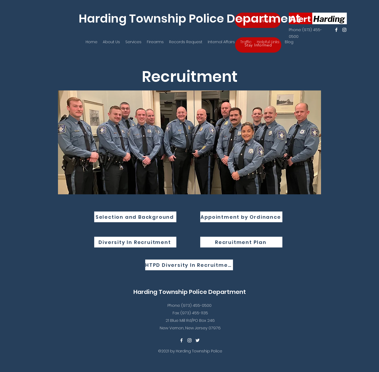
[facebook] (336, 29)
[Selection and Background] (135, 216)
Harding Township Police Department (190, 18)
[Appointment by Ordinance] (241, 216)
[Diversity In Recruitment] (135, 242)
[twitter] (197, 340)
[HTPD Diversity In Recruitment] (189, 265)
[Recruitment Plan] (241, 242)
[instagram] (344, 29)
